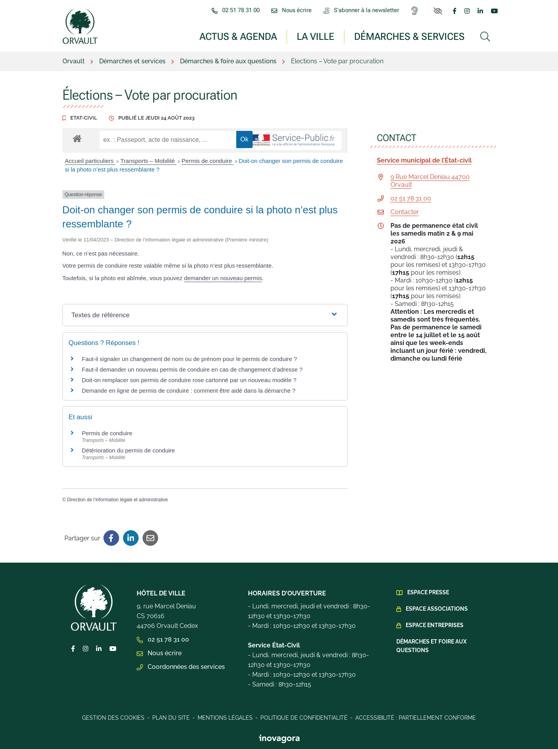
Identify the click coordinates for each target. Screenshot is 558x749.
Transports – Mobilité (148, 160)
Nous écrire (159, 653)
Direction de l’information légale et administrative (117, 499)
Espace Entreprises (435, 625)
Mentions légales (225, 718)
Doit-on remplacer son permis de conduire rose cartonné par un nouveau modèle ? (189, 380)
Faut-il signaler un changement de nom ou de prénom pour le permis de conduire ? (189, 359)
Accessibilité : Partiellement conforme (415, 718)
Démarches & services (409, 36)
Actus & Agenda (238, 36)
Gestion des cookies (113, 718)
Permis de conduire (208, 160)
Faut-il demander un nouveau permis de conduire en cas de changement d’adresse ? (192, 369)
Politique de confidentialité (304, 718)
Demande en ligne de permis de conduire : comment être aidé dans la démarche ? (189, 390)
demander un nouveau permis (223, 278)
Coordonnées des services (181, 666)
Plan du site (171, 718)
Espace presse (428, 592)
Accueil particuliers (90, 160)
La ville (315, 36)
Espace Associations (437, 609)
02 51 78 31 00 (410, 198)
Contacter (404, 212)
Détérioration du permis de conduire (128, 450)
